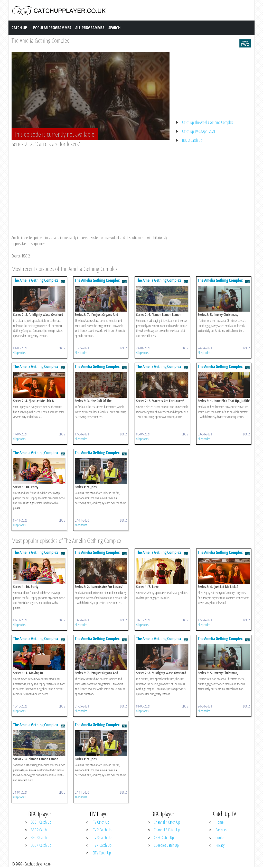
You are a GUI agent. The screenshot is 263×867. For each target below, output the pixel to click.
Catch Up (19, 28)
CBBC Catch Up (164, 837)
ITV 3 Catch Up (101, 837)
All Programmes (89, 28)
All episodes (19, 352)
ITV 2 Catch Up (101, 830)
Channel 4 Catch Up (167, 822)
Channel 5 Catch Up (167, 830)
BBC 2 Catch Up (41, 830)
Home (219, 822)
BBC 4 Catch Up (41, 845)
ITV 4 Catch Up (101, 845)
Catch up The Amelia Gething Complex (207, 122)
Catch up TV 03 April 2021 (198, 131)
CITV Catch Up (101, 853)
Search (114, 28)
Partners (221, 830)
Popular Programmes (52, 28)
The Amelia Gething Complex (40, 40)
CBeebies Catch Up (166, 845)
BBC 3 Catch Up (41, 837)
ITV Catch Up (100, 822)
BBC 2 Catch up (192, 140)
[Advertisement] (91, 186)
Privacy (219, 845)
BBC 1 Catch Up (41, 822)
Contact (220, 837)
